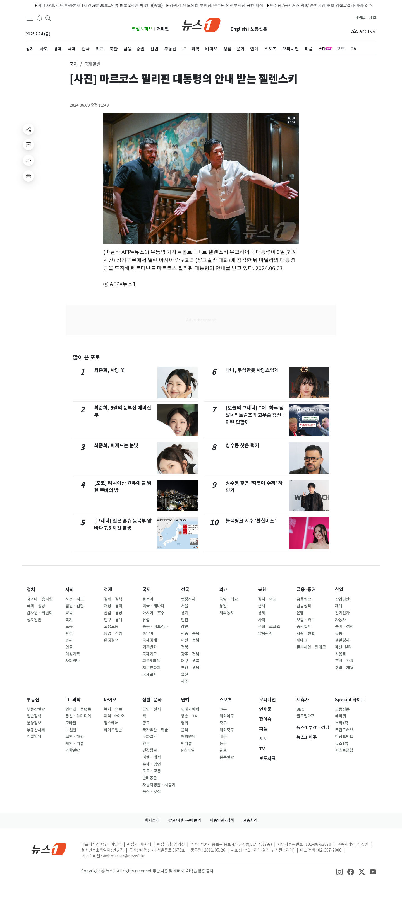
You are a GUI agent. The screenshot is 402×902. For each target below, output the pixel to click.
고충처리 (250, 820)
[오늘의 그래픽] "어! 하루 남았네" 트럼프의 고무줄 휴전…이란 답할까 (256, 415)
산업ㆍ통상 (113, 612)
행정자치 (188, 599)
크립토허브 (142, 29)
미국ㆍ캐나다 (153, 605)
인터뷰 (186, 743)
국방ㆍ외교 (228, 599)
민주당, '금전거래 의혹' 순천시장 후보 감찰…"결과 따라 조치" (304, 5)
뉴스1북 (341, 743)
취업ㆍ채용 (344, 667)
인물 (69, 647)
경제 (108, 590)
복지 (69, 619)
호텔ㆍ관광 (344, 660)
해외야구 (226, 716)
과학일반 (72, 750)
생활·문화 (152, 700)
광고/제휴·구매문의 (184, 820)
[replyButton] (28, 144)
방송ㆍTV (189, 716)
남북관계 (265, 633)
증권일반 (303, 626)
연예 (185, 700)
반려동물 (149, 777)
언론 (146, 743)
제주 (184, 681)
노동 (69, 626)
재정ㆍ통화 (113, 605)
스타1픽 (341, 723)
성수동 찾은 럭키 (242, 445)
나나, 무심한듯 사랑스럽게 (252, 370)
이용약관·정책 (222, 820)
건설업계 (34, 736)
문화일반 (149, 736)
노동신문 (258, 29)
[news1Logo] (49, 848)
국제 (146, 590)
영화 (184, 723)
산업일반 (342, 599)
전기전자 (342, 612)
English (239, 29)
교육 (69, 612)
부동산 (33, 700)
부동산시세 (36, 729)
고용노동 (111, 626)
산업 (339, 590)
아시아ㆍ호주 (153, 612)
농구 (223, 743)
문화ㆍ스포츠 (269, 626)
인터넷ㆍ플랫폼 (78, 709)
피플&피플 (151, 660)
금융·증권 (306, 590)
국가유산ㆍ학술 (155, 729)
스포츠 (225, 700)
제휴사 (302, 700)
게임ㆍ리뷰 (74, 743)
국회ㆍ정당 (36, 605)
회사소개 (152, 820)
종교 (146, 723)
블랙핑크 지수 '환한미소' (251, 520)
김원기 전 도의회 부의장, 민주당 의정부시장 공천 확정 (199, 5)
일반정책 (34, 716)
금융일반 (303, 599)
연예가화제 (190, 709)
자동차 (340, 619)
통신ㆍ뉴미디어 (78, 716)
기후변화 (149, 647)
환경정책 (111, 640)
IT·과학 (73, 700)
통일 (223, 605)
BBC (300, 709)
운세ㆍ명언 (151, 764)
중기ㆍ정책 (344, 626)
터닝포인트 (344, 736)
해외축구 (226, 729)
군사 (261, 605)
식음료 (340, 654)
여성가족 (72, 654)
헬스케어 (111, 723)
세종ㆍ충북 (190, 633)
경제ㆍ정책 (113, 599)
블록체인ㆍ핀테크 (311, 647)
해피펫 (162, 29)
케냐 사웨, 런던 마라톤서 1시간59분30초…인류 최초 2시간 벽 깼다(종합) (82, 5)
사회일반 (72, 660)
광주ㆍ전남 (190, 654)
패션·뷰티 (343, 647)
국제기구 (149, 654)
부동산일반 (36, 709)
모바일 (70, 723)
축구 (223, 723)
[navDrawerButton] (30, 18)
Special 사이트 (350, 700)
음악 (184, 729)
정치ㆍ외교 (267, 599)
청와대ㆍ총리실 (39, 599)
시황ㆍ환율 (305, 633)
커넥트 (360, 17)
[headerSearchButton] (48, 18)
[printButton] (28, 176)
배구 (223, 736)
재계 (338, 605)
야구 (223, 709)
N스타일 (188, 750)
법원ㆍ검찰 (74, 605)
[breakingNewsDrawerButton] (39, 18)
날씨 (69, 640)
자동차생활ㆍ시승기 (158, 784)
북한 (262, 590)
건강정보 (149, 750)
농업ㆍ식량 (113, 633)
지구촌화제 (151, 667)
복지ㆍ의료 (113, 709)
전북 (184, 647)
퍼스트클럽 (344, 750)
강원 (184, 626)
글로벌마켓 (305, 716)
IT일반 (70, 729)
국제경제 (149, 640)
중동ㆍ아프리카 (155, 626)
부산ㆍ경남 (190, 667)
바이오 (110, 700)
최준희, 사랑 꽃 (109, 370)
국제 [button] (74, 64)
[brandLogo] (201, 24)
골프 (223, 750)
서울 (184, 605)
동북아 (147, 599)
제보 (372, 17)
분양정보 (34, 723)
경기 (184, 612)
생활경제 (342, 640)
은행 (300, 612)
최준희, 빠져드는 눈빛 (116, 445)
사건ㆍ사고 (74, 599)
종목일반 (226, 757)
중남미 (147, 633)
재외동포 (226, 612)
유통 (338, 633)
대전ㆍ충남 (190, 640)
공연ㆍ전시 (151, 709)
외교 (223, 590)
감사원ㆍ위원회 (39, 612)
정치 (31, 590)
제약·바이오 (114, 716)
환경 (69, 633)
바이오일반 (113, 729)
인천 (184, 619)
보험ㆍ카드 (305, 619)
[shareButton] (28, 129)
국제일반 (149, 674)
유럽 (146, 619)
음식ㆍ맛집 (151, 791)
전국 (185, 590)
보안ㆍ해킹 (74, 736)
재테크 (301, 640)
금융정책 (303, 605)
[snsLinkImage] (339, 871)
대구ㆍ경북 (190, 660)
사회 (69, 590)
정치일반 (34, 619)
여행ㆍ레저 (151, 757)
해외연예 (188, 736)
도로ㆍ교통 (151, 770)
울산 (184, 674)
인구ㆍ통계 (113, 619)
